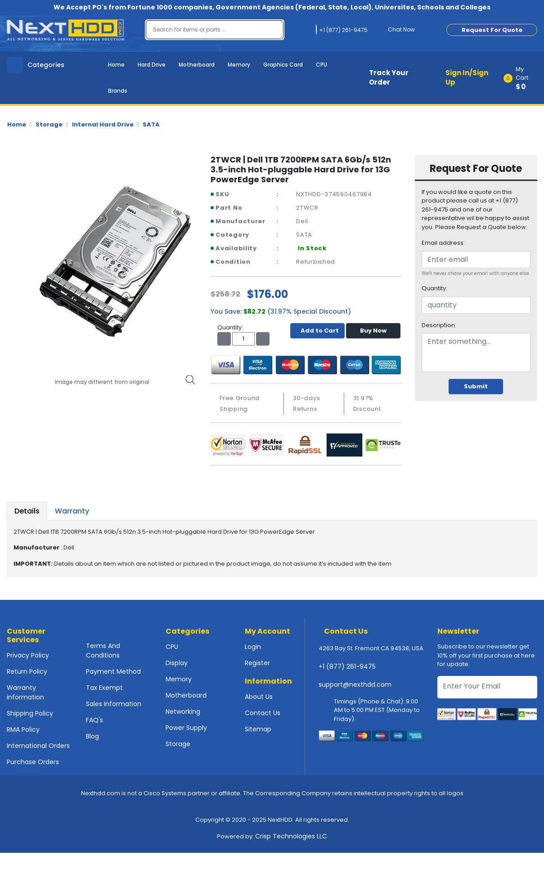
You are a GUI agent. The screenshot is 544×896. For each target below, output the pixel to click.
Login (253, 646)
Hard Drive (152, 64)
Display (177, 662)
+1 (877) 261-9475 (347, 666)
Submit (476, 386)
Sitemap (258, 729)
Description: (439, 325)
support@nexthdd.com (355, 684)
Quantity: (434, 288)
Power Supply (186, 727)
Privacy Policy (28, 655)
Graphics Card (283, 64)
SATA (151, 124)
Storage (49, 124)
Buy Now (373, 330)
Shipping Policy (30, 713)
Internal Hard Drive (103, 124)
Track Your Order (389, 77)
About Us (259, 696)
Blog (92, 736)
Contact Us (262, 712)
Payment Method (113, 671)
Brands (117, 91)
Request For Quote (492, 30)
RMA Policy (23, 729)
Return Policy (27, 671)
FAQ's (94, 720)
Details (27, 511)
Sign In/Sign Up (466, 77)
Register (257, 662)
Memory (239, 64)
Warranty (72, 511)
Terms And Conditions (103, 650)
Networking (183, 711)
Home (116, 64)
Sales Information (113, 703)
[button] (523, 78)
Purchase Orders (33, 761)
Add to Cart (317, 330)
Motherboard (197, 64)
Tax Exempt (104, 687)
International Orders (38, 745)
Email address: (443, 243)
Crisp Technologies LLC (291, 836)
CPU (321, 64)
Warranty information (25, 692)
